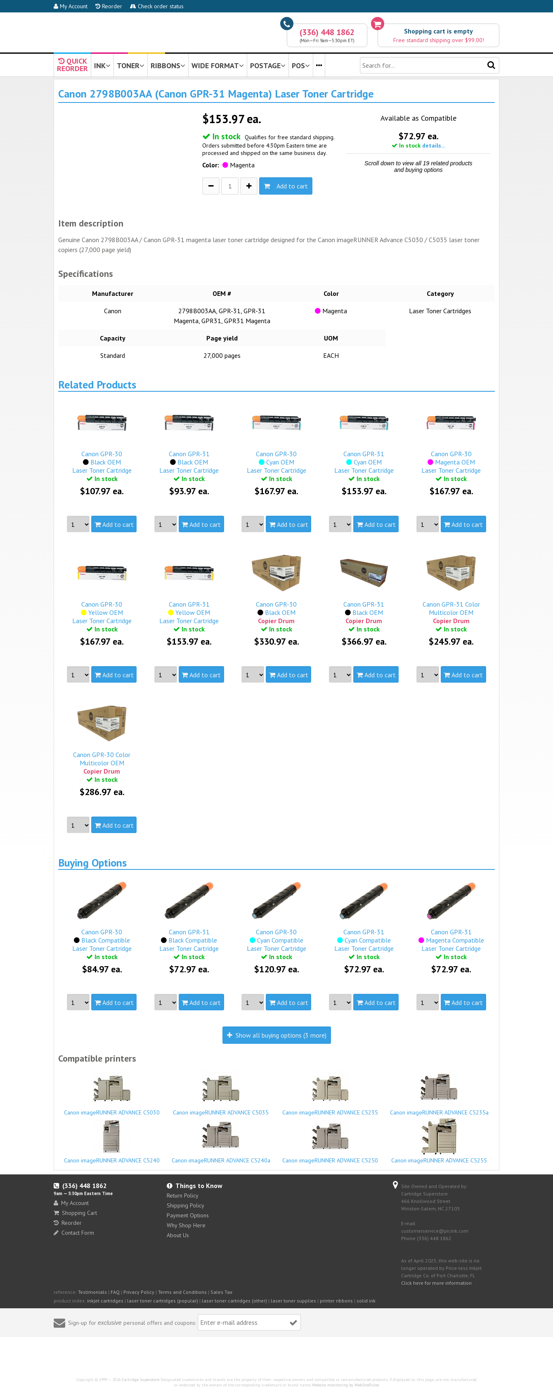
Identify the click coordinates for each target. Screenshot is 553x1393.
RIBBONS (168, 65)
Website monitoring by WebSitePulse (345, 1385)
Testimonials (92, 1292)
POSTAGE (268, 65)
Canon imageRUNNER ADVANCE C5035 (221, 1093)
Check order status (157, 6)
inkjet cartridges (105, 1301)
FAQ (115, 1292)
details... (433, 145)
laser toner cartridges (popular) (162, 1301)
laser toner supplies (293, 1301)
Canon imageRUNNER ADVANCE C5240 (111, 1141)
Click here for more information (436, 1283)
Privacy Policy (138, 1292)
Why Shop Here (186, 1225)
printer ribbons (336, 1301)
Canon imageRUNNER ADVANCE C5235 (330, 1093)
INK (102, 65)
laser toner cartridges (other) (234, 1301)
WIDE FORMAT (217, 65)
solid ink (366, 1301)
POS (301, 65)
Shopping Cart (75, 1213)
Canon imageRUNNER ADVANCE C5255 (439, 1141)
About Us (178, 1235)
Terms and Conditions (182, 1292)
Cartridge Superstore (140, 1379)
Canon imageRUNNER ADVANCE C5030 (111, 1093)
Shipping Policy (185, 1205)
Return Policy (183, 1195)
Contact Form (74, 1232)
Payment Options (188, 1215)
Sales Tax (221, 1292)
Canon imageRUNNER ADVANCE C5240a (221, 1141)
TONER (130, 65)
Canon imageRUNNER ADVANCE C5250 (330, 1141)
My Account (70, 6)
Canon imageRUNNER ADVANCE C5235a (439, 1093)
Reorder (108, 6)
